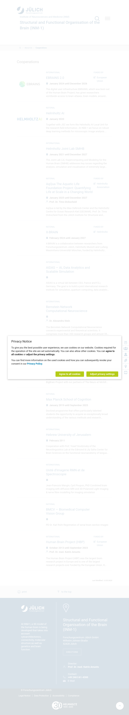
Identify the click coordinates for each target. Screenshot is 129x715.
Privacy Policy (34, 363)
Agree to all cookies (69, 374)
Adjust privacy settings (102, 374)
